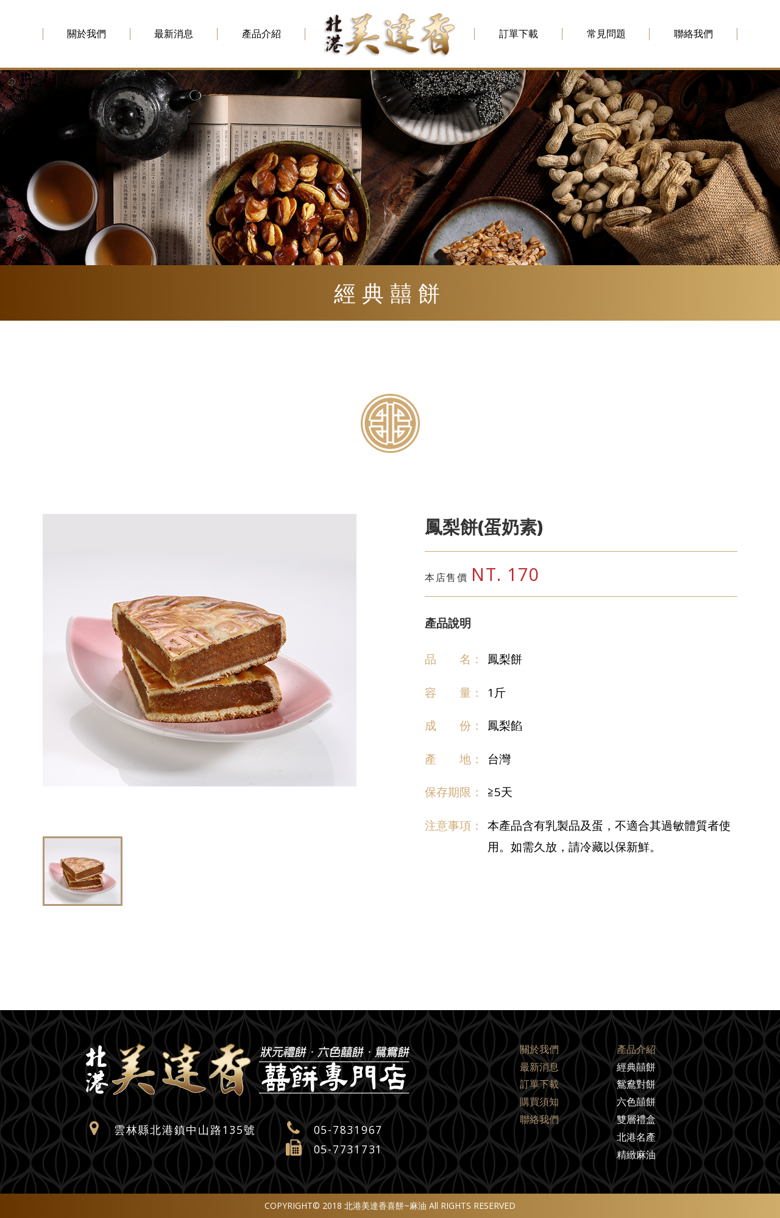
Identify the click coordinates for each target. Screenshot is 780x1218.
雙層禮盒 (636, 1119)
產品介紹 (261, 33)
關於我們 (86, 33)
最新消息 (173, 33)
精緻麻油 (636, 1154)
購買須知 (539, 1101)
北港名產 (636, 1137)
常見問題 (606, 33)
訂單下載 (518, 33)
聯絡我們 (693, 33)
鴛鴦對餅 (636, 1084)
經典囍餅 (636, 1067)
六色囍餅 (636, 1101)
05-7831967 (348, 1129)
